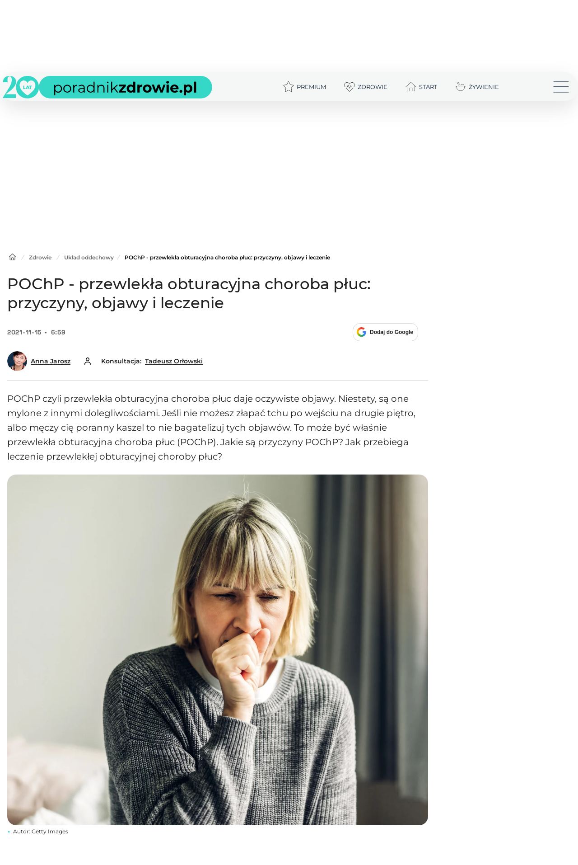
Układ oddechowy (89, 257)
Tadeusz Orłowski (174, 361)
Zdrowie (40, 257)
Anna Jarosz (50, 361)
